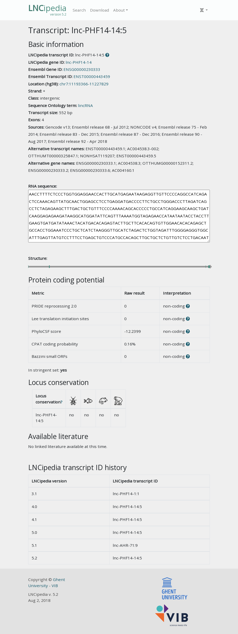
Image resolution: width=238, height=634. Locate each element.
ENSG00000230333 (81, 69)
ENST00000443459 (91, 76)
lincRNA (85, 105)
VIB (55, 585)
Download (99, 10)
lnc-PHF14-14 (79, 62)
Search (79, 10)
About (119, 10)
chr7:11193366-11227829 (84, 83)
